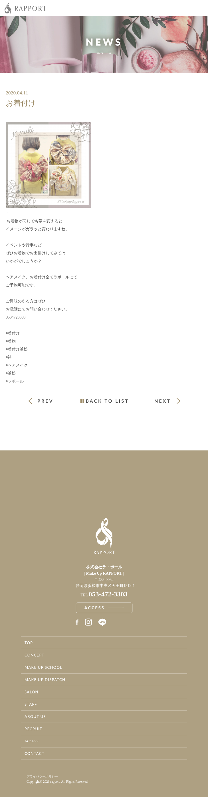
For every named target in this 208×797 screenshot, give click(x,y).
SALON (32, 692)
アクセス (52, 486)
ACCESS (32, 741)
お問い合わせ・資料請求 (156, 486)
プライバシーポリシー (42, 776)
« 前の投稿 (46, 402)
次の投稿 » (167, 401)
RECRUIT (33, 729)
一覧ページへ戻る (104, 401)
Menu (199, 8)
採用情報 (156, 462)
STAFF (31, 704)
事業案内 (52, 462)
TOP (29, 642)
